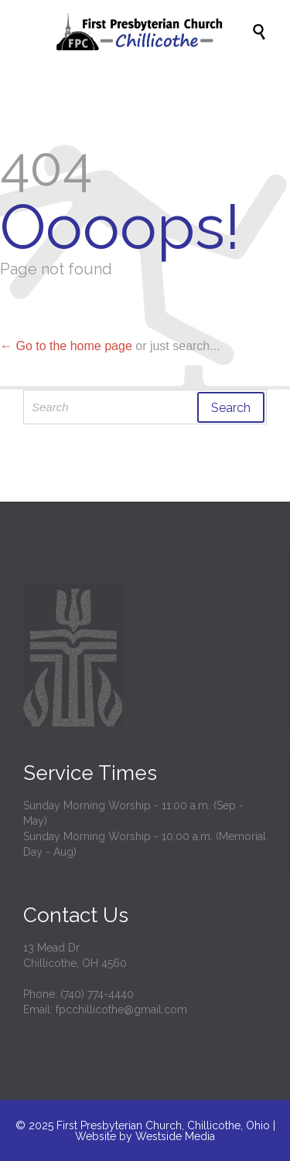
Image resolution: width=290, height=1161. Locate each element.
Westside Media (175, 1136)
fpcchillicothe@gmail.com (121, 1009)
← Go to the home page (66, 345)
